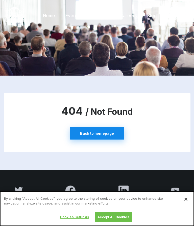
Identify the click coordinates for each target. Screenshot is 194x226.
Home (49, 15)
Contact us (178, 15)
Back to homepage (97, 133)
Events (72, 15)
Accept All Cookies (113, 219)
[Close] (185, 201)
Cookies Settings (74, 219)
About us (100, 15)
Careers (128, 15)
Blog (152, 15)
